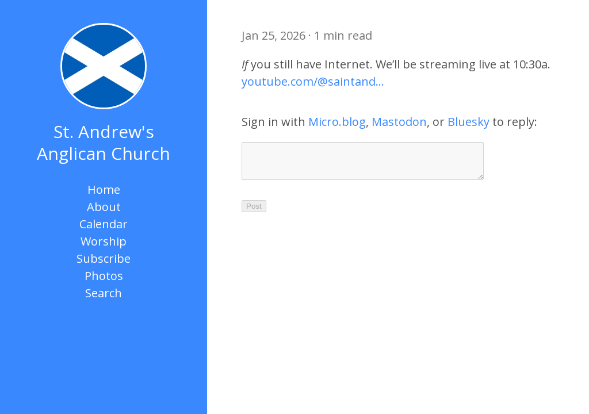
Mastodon (399, 121)
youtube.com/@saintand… (313, 81)
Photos (104, 275)
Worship (104, 241)
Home (103, 189)
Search (103, 293)
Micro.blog (337, 121)
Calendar (103, 224)
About (104, 206)
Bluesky (468, 121)
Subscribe (104, 258)
